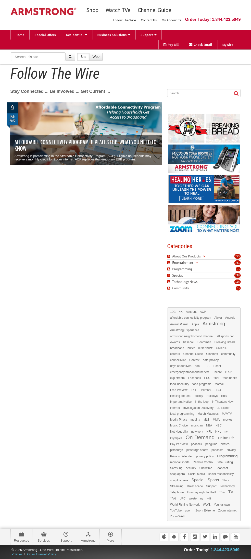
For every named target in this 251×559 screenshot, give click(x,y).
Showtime (205, 468)
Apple (195, 324)
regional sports (179, 462)
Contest (194, 360)
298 (237, 275)
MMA (216, 419)
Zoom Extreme (205, 510)
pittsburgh (176, 450)
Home (19, 35)
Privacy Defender (181, 456)
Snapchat (222, 468)
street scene (195, 486)
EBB (207, 366)
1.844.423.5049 (225, 549)
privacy (231, 450)
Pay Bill (171, 44)
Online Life (226, 438)
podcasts (217, 450)
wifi (208, 498)
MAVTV (227, 413)
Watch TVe (118, 10)
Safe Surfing (225, 462)
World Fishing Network (185, 504)
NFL (209, 431)
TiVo (222, 492)
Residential (75, 35)
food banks (230, 378)
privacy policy (205, 456)
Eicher (217, 366)
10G (173, 311)
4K (181, 311)
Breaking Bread (224, 342)
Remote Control (203, 462)
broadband (177, 348)
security (191, 468)
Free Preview (179, 390)
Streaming (177, 486)
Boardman (204, 342)
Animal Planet (179, 324)
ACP (203, 311)
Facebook (194, 378)
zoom (188, 510)
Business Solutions (112, 35)
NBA (209, 425)
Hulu (224, 395)
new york (197, 431)
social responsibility (221, 474)
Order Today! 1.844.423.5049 (213, 19)
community (228, 353)
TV (230, 492)
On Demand (200, 437)
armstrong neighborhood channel (191, 336)
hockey (198, 395)
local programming (182, 413)
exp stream (177, 378)
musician (197, 425)
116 (237, 281)
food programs (201, 384)
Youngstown (222, 504)
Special (197, 480)
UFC (183, 498)
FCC (207, 378)
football (219, 384)
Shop (92, 10)
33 (238, 288)
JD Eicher (223, 407)
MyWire (227, 44)
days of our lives (180, 366)
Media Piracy (178, 419)
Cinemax (212, 353)
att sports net (225, 336)
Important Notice (181, 401)
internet (175, 407)
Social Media (196, 474)
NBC (218, 425)
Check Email (200, 44)
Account (191, 311)
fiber (216, 378)
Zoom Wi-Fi (177, 516)
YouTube (176, 510)
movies (227, 419)
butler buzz (205, 348)
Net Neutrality (179, 431)
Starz (225, 480)
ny (226, 431)
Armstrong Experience (184, 330)
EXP (228, 371)
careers (175, 353)
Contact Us (149, 20)
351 (237, 262)
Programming (227, 456)
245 (237, 256)
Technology (227, 486)
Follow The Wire (124, 20)
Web (96, 56)
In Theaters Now (223, 401)
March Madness (208, 413)
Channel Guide (154, 10)
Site (83, 56)
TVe (173, 498)
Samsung (176, 468)
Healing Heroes (180, 395)
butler (191, 348)
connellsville (178, 360)
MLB (206, 419)
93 (238, 269)
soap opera (177, 474)
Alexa (218, 317)
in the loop (202, 401)
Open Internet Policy (41, 554)
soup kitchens (179, 480)
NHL (218, 431)
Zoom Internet (227, 510)
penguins (211, 444)
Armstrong (213, 323)
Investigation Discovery (198, 407)
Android (230, 317)
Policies (17, 554)
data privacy (211, 360)
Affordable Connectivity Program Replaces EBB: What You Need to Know (85, 145)
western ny (196, 498)
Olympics (176, 438)
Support (146, 35)
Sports (213, 480)
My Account (171, 20)
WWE (207, 504)
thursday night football (201, 492)
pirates (225, 444)
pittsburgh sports (197, 450)
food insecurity (179, 384)
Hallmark (205, 390)
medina (195, 419)
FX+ (193, 390)
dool (197, 366)
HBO (217, 390)
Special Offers (45, 35)
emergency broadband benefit (189, 372)
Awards (175, 342)
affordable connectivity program (190, 317)
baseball (188, 342)
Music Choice (179, 425)
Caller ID (221, 348)
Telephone (177, 492)
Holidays (212, 395)
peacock (196, 444)
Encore (217, 372)
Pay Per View (179, 444)
